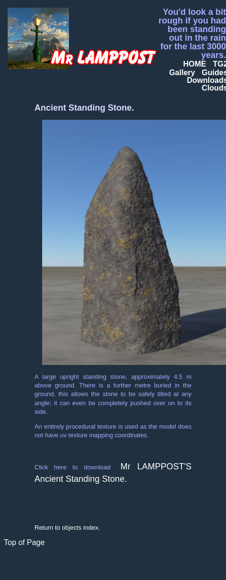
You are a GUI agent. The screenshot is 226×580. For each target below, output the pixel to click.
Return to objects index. (67, 527)
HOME (194, 64)
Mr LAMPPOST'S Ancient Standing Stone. (113, 472)
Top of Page (24, 542)
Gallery (182, 72)
